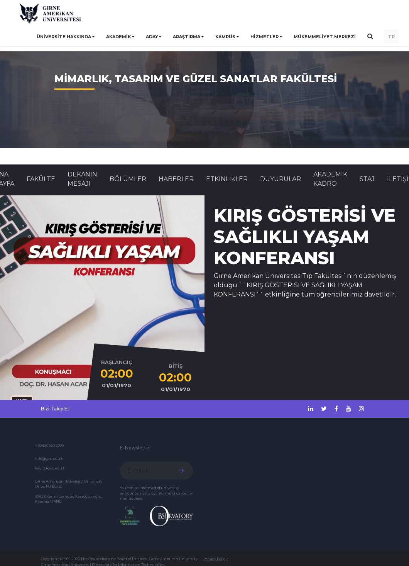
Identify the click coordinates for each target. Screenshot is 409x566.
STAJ (367, 179)
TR (391, 36)
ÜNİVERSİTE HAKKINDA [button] (64, 36)
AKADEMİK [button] (118, 36)
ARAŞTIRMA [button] (186, 36)
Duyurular (280, 179)
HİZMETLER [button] (264, 36)
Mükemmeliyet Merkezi (325, 36)
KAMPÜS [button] (225, 36)
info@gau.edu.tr (49, 458)
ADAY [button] (152, 36)
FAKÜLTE (41, 179)
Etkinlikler (227, 179)
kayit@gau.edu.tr (50, 468)
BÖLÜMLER (128, 179)
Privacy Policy (215, 559)
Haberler (176, 179)
